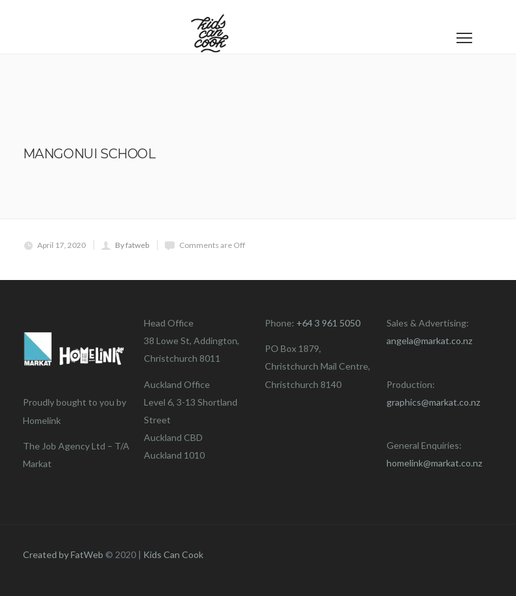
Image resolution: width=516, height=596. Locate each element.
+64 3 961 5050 (328, 322)
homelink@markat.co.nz (434, 462)
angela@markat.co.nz (429, 340)
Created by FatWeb (63, 554)
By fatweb (132, 245)
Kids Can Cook (173, 554)
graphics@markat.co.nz (433, 402)
